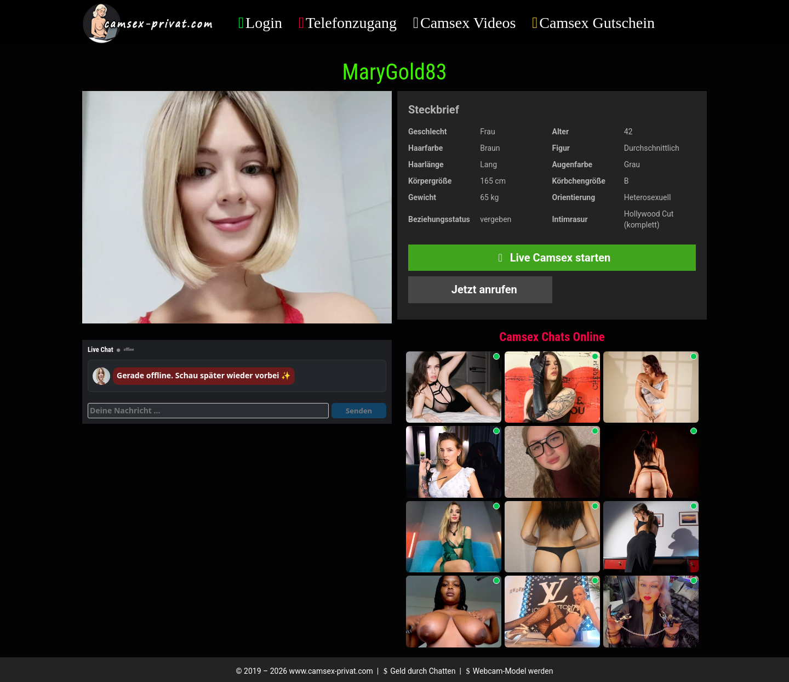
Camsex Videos (468, 22)
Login (263, 22)
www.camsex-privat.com (331, 671)
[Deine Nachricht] (208, 410)
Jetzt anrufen (483, 289)
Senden (359, 411)
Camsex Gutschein (597, 22)
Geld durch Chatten (418, 671)
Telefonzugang (351, 22)
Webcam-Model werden (508, 671)
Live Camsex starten (552, 257)
